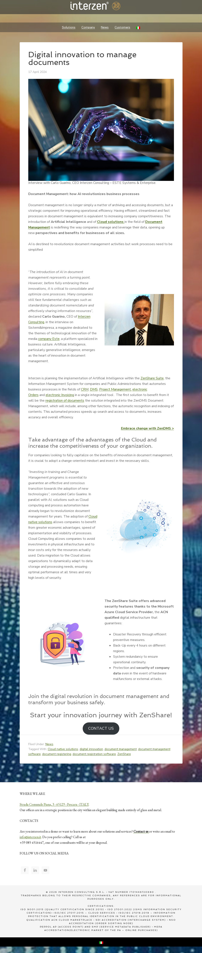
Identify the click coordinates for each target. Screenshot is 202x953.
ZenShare (124, 754)
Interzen (101, 6)
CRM (84, 389)
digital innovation (91, 749)
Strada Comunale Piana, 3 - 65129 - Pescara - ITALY (54, 804)
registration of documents (64, 400)
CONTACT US (101, 728)
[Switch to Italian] (138, 27)
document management (121, 749)
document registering (56, 754)
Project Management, (115, 389)
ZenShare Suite (152, 378)
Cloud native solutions (63, 749)
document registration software (94, 754)
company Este (49, 338)
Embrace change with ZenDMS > (147, 428)
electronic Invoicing (60, 395)
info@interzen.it (30, 837)
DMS (94, 389)
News (49, 744)
